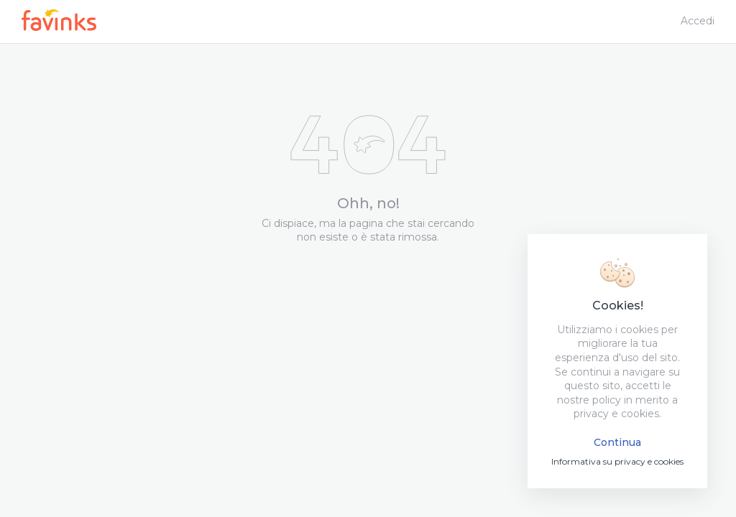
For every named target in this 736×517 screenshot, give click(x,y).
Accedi (697, 20)
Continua (617, 442)
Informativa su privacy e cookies (617, 461)
